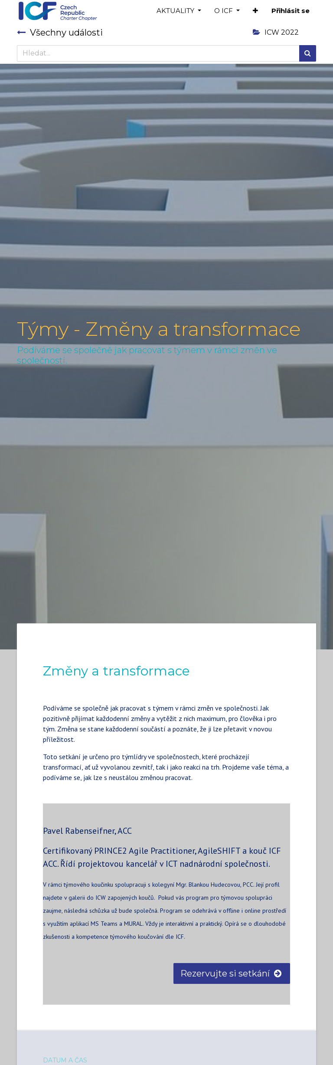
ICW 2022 (276, 32)
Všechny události (60, 32)
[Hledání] (307, 53)
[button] (255, 11)
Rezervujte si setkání (231, 973)
